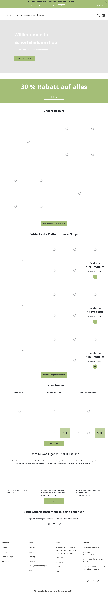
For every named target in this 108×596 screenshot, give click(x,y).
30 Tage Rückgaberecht (94, 568)
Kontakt (58, 567)
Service (58, 542)
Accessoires (6, 561)
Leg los (54, 501)
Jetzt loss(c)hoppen (24, 58)
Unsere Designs (54, 111)
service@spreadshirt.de (91, 548)
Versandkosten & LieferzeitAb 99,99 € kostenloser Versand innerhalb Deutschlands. (67, 551)
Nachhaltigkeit (61, 558)
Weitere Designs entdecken (54, 374)
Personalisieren (28, 15)
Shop (5, 15)
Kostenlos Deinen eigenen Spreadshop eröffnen (54, 591)
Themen (14, 15)
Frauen (4, 552)
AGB (30, 570)
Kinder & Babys (7, 557)
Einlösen (61, 6)
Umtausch (59, 562)
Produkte (5, 542)
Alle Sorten (54, 443)
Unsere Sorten (54, 385)
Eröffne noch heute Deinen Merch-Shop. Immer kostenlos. (54, 2)
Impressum (33, 561)
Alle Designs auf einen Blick (54, 223)
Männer (4, 548)
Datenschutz (33, 552)
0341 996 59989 (94, 553)
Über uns (41, 15)
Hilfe (57, 571)
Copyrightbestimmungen (38, 565)
